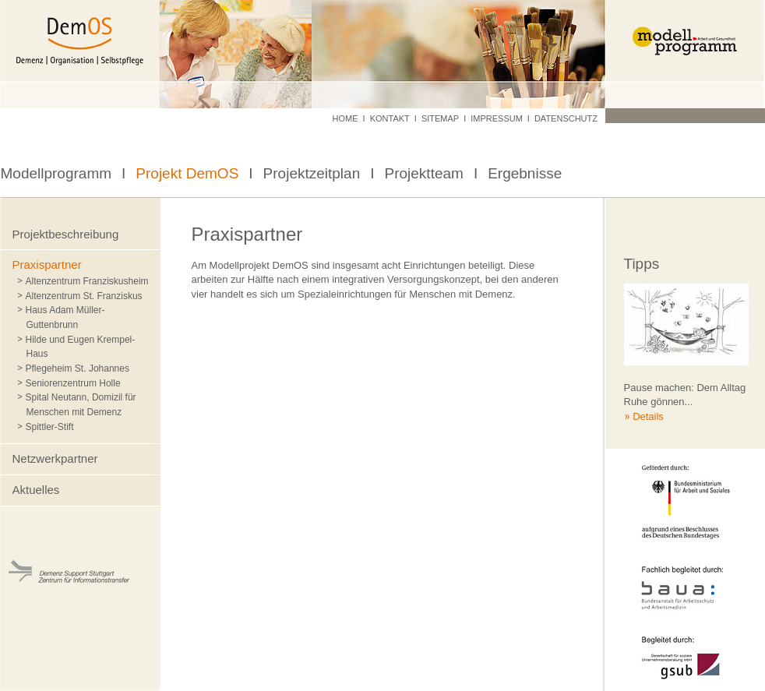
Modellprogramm (56, 173)
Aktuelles (36, 489)
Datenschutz (566, 118)
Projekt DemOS (187, 173)
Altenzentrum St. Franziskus (84, 296)
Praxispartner (47, 264)
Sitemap (440, 118)
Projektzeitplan (312, 173)
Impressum (497, 118)
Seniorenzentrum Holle (73, 383)
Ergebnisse (525, 173)
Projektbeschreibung (65, 234)
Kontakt (390, 118)
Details (648, 416)
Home (345, 118)
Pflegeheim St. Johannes (77, 368)
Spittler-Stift (50, 426)
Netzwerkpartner (55, 458)
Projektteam (424, 173)
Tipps (642, 264)
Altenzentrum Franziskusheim (87, 281)
